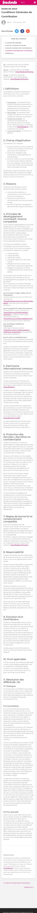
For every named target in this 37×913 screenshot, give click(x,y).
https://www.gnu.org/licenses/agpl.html (18, 319)
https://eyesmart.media (11, 418)
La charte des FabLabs (13, 43)
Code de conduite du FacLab (15, 45)
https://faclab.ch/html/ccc (19, 79)
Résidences (9, 53)
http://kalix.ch (8, 868)
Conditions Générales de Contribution (19, 51)
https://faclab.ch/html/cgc (24, 72)
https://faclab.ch (22, 127)
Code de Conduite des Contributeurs (18, 48)
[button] (35, 2)
